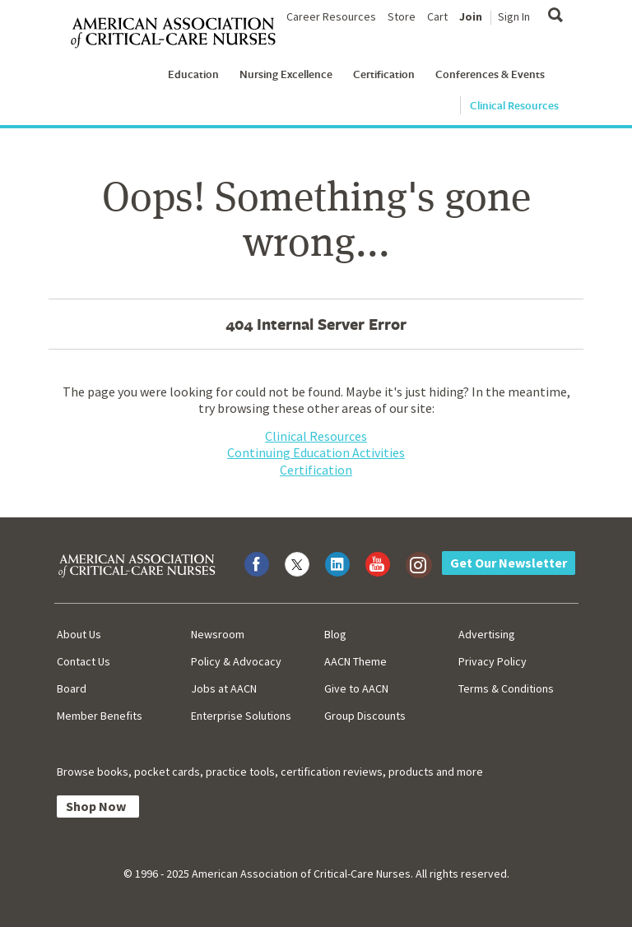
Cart (437, 16)
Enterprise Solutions (241, 715)
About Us (79, 634)
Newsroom (217, 634)
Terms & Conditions (506, 688)
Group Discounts (365, 715)
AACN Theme (355, 661)
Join (470, 16)
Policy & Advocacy (236, 661)
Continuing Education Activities (316, 452)
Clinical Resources (514, 105)
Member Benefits (99, 715)
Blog (335, 634)
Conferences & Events (490, 74)
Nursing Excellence (285, 74)
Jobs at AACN (224, 688)
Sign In (514, 16)
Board (71, 688)
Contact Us (83, 661)
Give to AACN (356, 688)
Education (193, 74)
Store (402, 16)
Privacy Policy (492, 661)
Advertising (486, 634)
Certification (384, 74)
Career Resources (331, 16)
